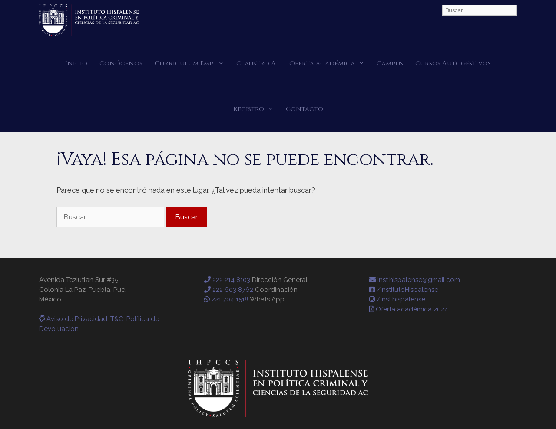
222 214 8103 (227, 280)
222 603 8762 (228, 290)
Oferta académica (330, 63)
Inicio (76, 63)
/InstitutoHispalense (403, 290)
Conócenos (120, 63)
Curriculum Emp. (192, 63)
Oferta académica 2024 (408, 309)
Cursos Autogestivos (453, 63)
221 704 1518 (226, 299)
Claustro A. (256, 63)
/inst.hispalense (397, 299)
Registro (256, 109)
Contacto (304, 109)
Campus (390, 63)
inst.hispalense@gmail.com (414, 280)
